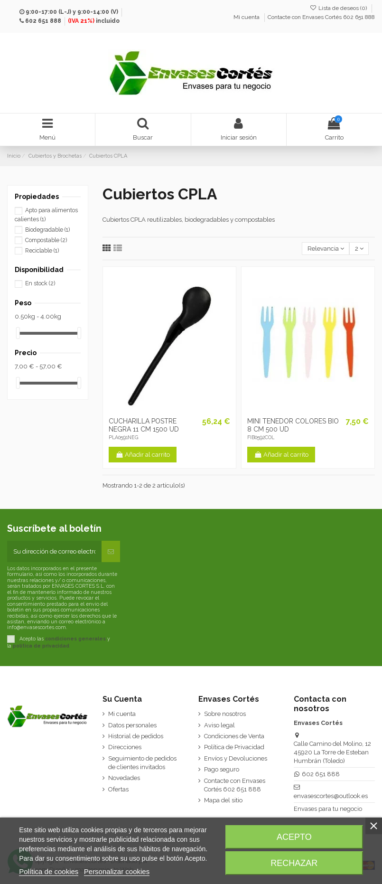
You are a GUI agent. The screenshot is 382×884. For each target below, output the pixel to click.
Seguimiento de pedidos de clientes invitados (142, 763)
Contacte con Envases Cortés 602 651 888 (321, 17)
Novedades (124, 777)
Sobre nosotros (225, 713)
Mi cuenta (247, 17)
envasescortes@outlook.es (331, 795)
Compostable (46, 240)
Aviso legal (219, 725)
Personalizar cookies (116, 871)
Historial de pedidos (135, 736)
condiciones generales (75, 638)
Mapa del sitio (223, 800)
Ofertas (118, 789)
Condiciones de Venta (234, 736)
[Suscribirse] (111, 552)
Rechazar (293, 863)
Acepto (294, 837)
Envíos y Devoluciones (235, 758)
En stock (40, 283)
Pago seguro (221, 769)
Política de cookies (48, 871)
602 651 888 (43, 21)
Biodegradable (47, 229)
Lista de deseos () (339, 8)
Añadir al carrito (142, 454)
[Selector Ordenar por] (325, 248)
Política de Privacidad (234, 747)
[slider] (18, 333)
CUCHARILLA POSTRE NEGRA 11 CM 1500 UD (144, 425)
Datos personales (132, 725)
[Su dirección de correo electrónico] (54, 552)
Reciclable (42, 250)
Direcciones (124, 747)
